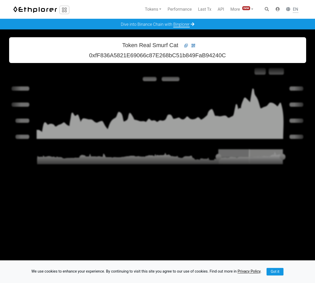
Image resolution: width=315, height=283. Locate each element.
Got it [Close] (275, 271)
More (240, 9)
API (221, 9)
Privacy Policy (249, 271)
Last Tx (204, 9)
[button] (277, 9)
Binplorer (181, 24)
